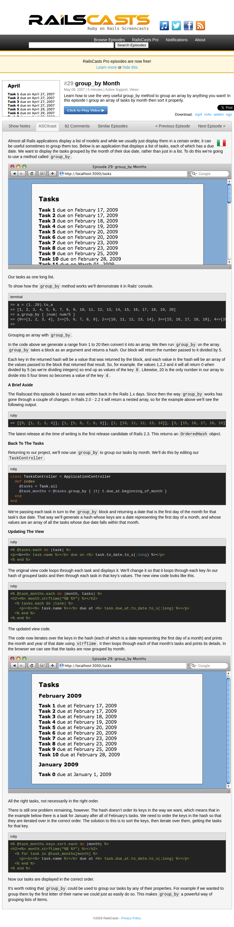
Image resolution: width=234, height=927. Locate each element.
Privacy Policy (131, 918)
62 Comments (77, 126)
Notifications (177, 40)
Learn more (106, 67)
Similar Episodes (113, 126)
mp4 (198, 114)
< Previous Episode (172, 126)
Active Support (116, 90)
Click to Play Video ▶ (85, 110)
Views (134, 90)
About (200, 40)
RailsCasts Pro (145, 40)
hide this (130, 67)
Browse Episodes (109, 40)
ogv (229, 114)
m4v (208, 114)
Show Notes (19, 126)
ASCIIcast (47, 126)
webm (219, 114)
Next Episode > (211, 126)
